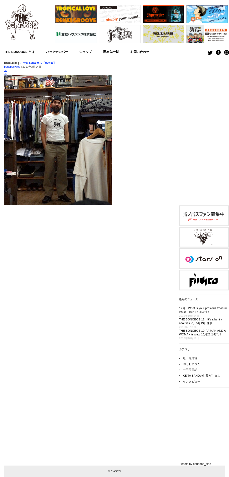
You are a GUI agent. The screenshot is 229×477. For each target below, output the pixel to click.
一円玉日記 (190, 369)
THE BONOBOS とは (19, 52)
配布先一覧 (111, 52)
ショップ (85, 52)
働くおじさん (191, 364)
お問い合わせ (139, 52)
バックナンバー (57, 52)
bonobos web (12, 66)
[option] (76, 25)
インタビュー (191, 381)
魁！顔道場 (190, 358)
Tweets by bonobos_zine (195, 464)
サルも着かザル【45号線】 (38, 63)
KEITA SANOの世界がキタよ (201, 375)
